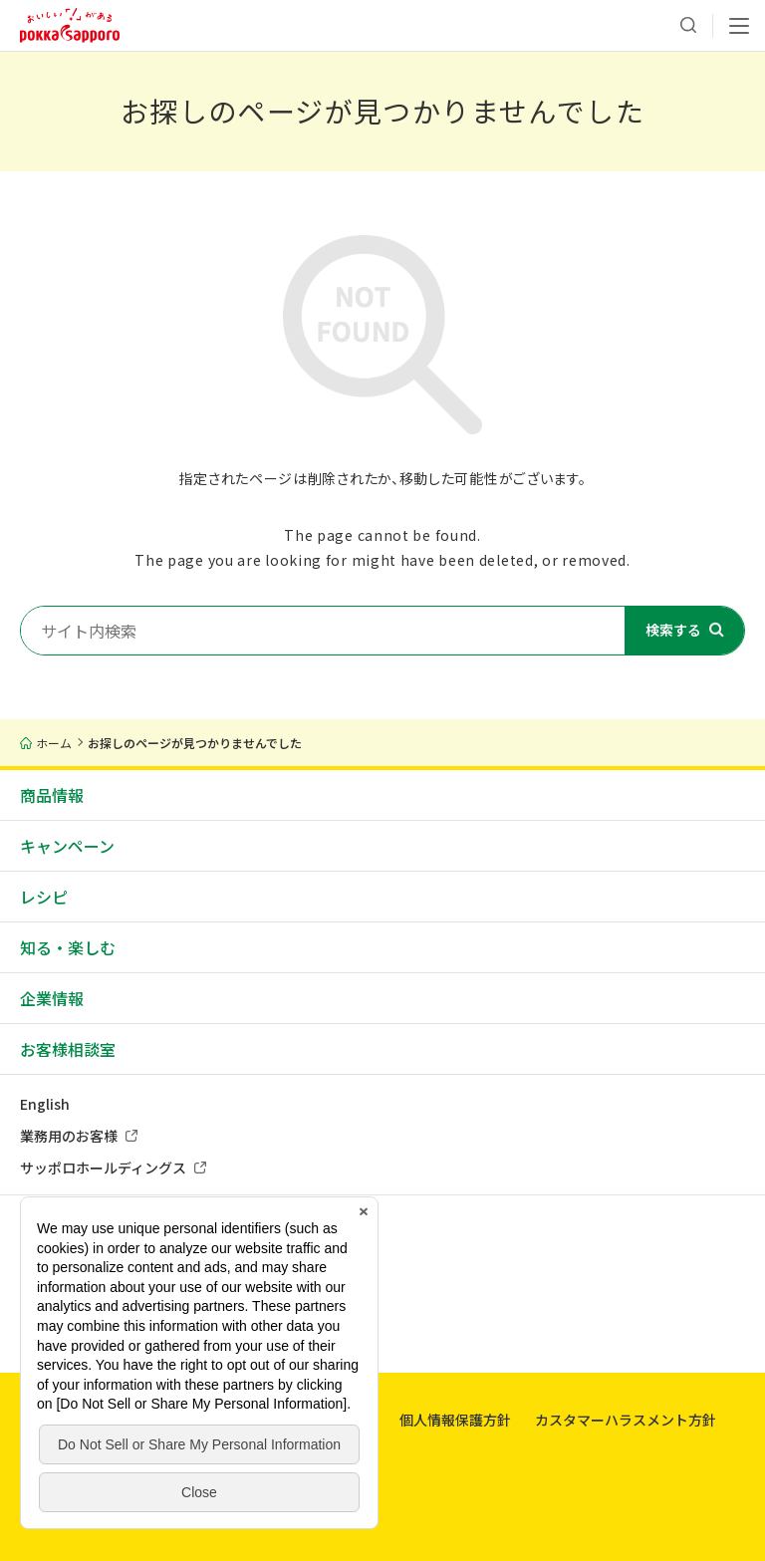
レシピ (44, 897)
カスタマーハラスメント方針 (625, 1420)
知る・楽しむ (68, 947)
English (45, 1104)
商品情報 (52, 795)
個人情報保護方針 (455, 1420)
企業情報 (52, 998)
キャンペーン (67, 846)
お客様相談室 (68, 1049)
